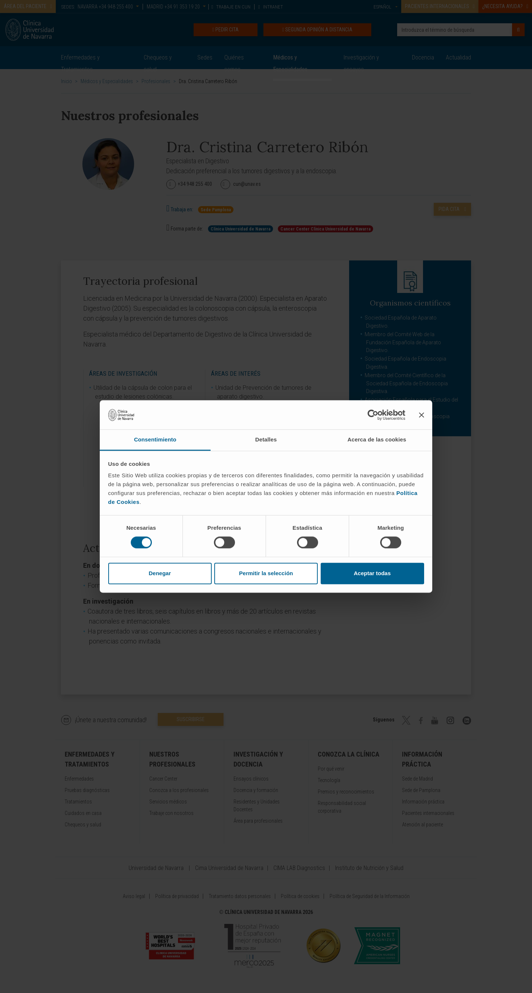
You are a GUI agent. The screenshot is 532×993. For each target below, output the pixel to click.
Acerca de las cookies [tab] (377, 439)
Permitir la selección (266, 573)
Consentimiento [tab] (155, 439)
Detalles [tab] (266, 439)
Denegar (160, 573)
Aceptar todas (372, 573)
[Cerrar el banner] (421, 414)
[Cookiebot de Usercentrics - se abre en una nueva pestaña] (373, 414)
